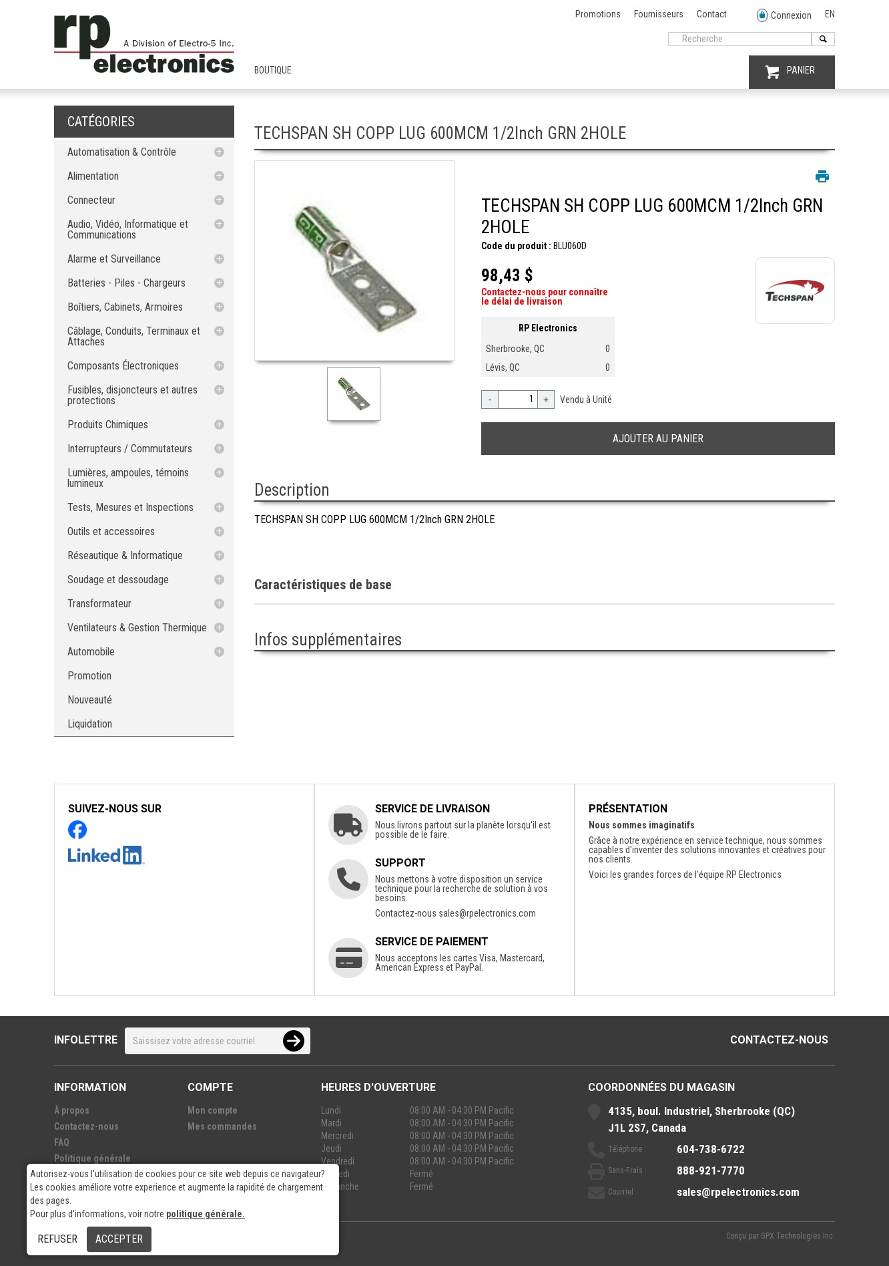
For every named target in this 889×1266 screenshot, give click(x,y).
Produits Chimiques (107, 424)
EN (830, 14)
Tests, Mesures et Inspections (130, 507)
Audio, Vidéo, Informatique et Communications (127, 229)
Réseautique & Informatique (125, 555)
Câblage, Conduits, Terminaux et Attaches (133, 336)
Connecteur (91, 200)
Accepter (119, 1239)
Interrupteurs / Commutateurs (129, 448)
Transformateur (99, 603)
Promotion (89, 675)
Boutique (273, 70)
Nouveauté (89, 699)
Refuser (57, 1239)
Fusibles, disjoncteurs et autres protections (132, 395)
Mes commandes (222, 1126)
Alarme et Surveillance (114, 259)
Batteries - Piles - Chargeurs (126, 283)
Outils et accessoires (111, 531)
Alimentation (93, 176)
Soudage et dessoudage (118, 579)
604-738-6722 (711, 1149)
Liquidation (89, 724)
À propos (71, 1110)
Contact (712, 14)
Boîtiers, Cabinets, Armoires (125, 307)
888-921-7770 (711, 1170)
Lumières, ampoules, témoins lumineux (128, 478)
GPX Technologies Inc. (798, 1236)
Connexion (784, 15)
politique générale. (205, 1214)
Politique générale (92, 1158)
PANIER (790, 72)
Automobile (91, 651)
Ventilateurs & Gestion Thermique (137, 627)
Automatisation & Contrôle (121, 152)
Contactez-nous (779, 1040)
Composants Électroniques (123, 365)
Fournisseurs (658, 14)
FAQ (61, 1142)
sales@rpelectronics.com (487, 913)
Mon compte (213, 1110)
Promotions (598, 14)
